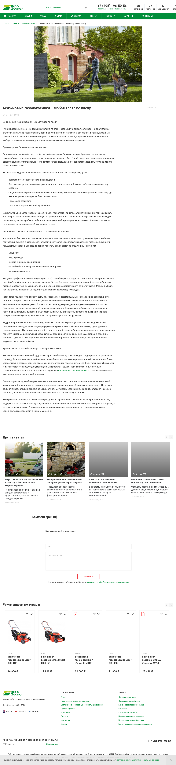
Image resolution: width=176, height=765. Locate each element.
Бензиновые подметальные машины (135, 726)
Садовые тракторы (127, 700)
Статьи (93, 17)
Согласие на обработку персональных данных (82, 707)
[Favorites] (150, 7)
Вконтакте (35, 714)
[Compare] (138, 7)
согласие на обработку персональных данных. (108, 585)
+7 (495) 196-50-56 (112, 6)
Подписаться (51, 747)
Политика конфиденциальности (75, 703)
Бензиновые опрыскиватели (131, 719)
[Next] (170, 438)
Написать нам (120, 9)
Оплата (58, 17)
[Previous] (166, 438)
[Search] (86, 8)
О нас (43, 17)
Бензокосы (123, 711)
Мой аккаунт (163, 7)
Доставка (76, 17)
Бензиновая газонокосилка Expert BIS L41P (19, 662)
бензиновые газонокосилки (72, 372)
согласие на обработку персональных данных (138, 760)
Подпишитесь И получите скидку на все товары (30, 742)
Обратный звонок (105, 9)
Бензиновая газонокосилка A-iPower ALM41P (85, 662)
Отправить (88, 578)
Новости (110, 17)
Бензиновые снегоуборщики (131, 723)
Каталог (10, 17)
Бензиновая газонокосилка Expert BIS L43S (122, 662)
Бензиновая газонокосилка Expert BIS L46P (53, 662)
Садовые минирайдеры (129, 703)
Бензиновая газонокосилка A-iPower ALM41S (153, 662)
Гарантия (128, 17)
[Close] (171, 760)
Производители (68, 711)
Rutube (7, 714)
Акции (28, 17)
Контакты (147, 17)
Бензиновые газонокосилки (131, 707)
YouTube (20, 714)
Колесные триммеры (128, 715)
